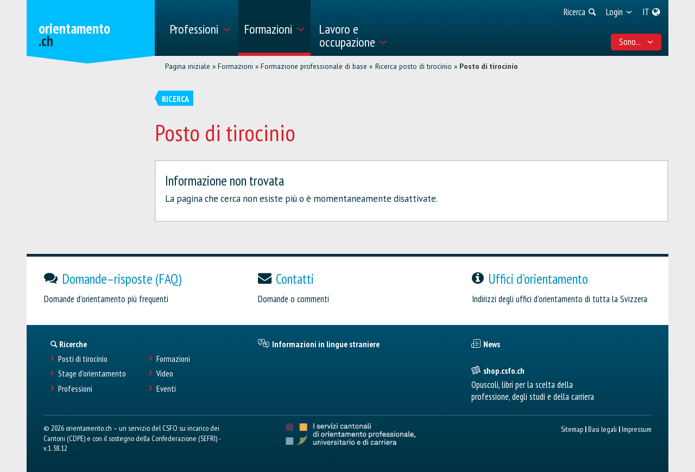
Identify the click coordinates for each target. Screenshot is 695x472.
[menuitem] (200, 28)
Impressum (637, 429)
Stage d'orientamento (92, 373)
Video (164, 373)
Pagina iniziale (187, 66)
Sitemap (572, 429)
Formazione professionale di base (314, 66)
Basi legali (602, 429)
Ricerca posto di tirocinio (413, 66)
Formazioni (235, 66)
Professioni (75, 389)
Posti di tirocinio (83, 359)
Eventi (166, 389)
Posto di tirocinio (488, 66)
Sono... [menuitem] (636, 42)
